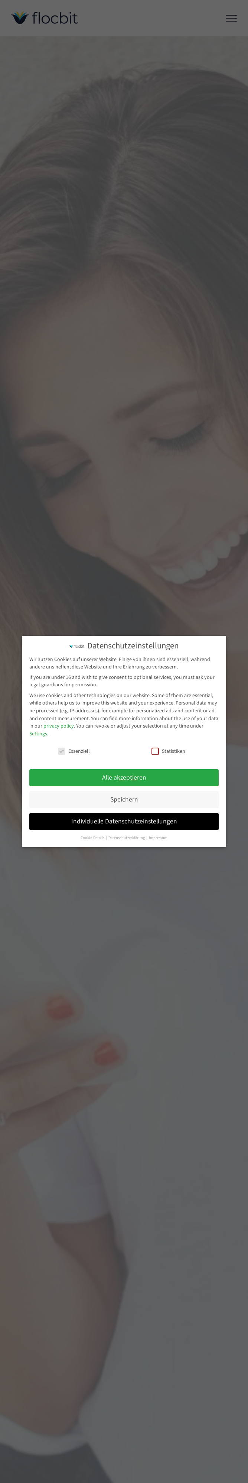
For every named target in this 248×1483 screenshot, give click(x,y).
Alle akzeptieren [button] (124, 777)
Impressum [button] (158, 838)
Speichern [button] (124, 799)
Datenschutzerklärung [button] (127, 838)
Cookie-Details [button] (93, 838)
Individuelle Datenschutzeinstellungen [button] (124, 821)
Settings (38, 734)
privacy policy (58, 726)
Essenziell (74, 751)
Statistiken (168, 751)
